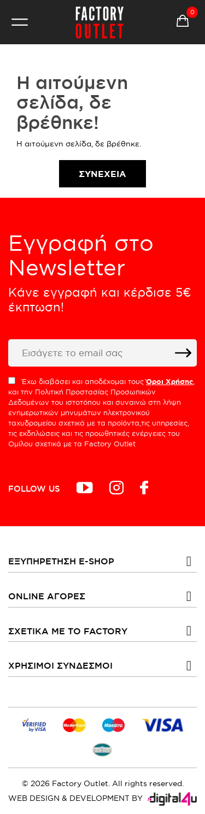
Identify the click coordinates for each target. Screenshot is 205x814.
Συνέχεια (102, 174)
